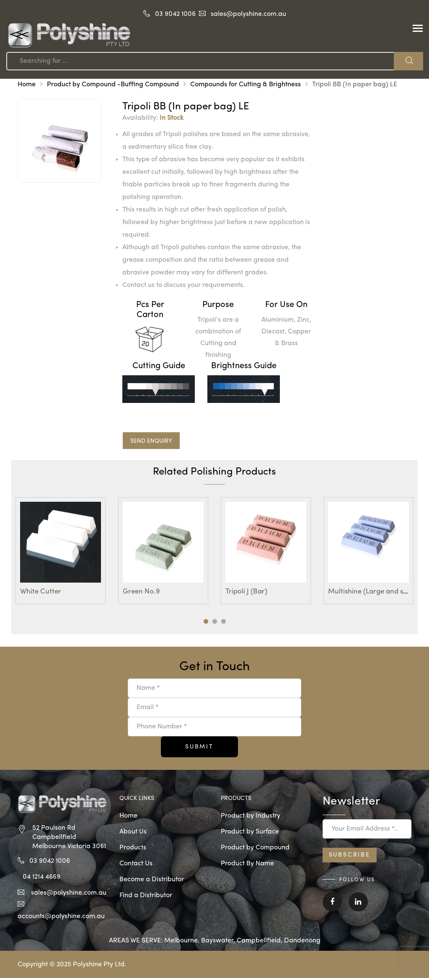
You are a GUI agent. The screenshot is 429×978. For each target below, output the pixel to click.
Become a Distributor (151, 879)
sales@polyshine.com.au (248, 14)
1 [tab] (206, 621)
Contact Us (135, 863)
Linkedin (358, 901)
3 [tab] (223, 621)
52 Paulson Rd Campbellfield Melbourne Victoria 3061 (69, 837)
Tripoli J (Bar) (246, 591)
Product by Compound (255, 847)
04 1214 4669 (41, 877)
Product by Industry (250, 816)
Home (27, 84)
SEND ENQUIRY (151, 441)
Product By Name (247, 863)
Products (132, 847)
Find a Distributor (145, 895)
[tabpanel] (61, 550)
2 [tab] (214, 621)
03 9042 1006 (175, 14)
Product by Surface (250, 831)
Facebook (332, 901)
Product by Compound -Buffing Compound (113, 84)
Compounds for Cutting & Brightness (245, 84)
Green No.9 (141, 591)
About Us (133, 831)
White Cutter (40, 591)
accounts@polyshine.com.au (61, 916)
